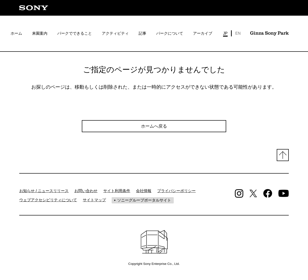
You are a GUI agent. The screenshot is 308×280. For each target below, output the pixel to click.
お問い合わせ (85, 191)
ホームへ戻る (154, 126)
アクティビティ (115, 33)
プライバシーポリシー (176, 191)
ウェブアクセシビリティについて (48, 200)
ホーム (16, 33)
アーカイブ (202, 33)
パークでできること (74, 33)
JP (225, 33)
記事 (142, 33)
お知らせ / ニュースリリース (44, 191)
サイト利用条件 (116, 191)
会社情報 (143, 191)
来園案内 (39, 33)
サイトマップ (94, 200)
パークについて (169, 33)
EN (238, 33)
